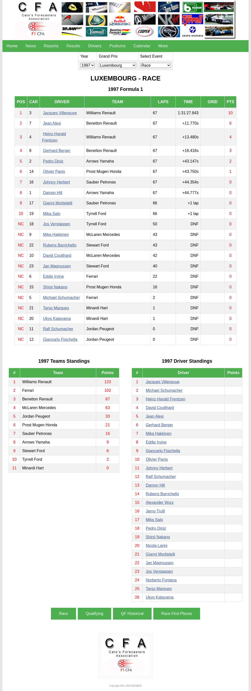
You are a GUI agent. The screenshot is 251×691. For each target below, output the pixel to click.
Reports (51, 46)
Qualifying (94, 613)
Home (11, 46)
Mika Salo (51, 214)
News (31, 46)
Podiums (117, 46)
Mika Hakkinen (56, 234)
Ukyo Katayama (57, 318)
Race (63, 613)
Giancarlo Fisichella (60, 339)
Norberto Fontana (161, 580)
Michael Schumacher (61, 298)
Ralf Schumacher (58, 329)
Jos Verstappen (56, 224)
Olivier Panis (54, 171)
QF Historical (132, 613)
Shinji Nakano (55, 287)
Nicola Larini (156, 545)
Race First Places (176, 613)
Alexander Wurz (160, 502)
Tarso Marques (56, 308)
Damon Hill (52, 193)
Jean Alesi (52, 123)
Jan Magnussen (57, 266)
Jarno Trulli (155, 511)
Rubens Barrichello (59, 245)
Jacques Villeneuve (60, 113)
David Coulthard (57, 255)
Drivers (94, 46)
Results (73, 46)
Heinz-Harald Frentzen (165, 399)
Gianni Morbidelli (57, 203)
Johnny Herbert (56, 182)
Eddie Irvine (53, 276)
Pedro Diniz (53, 161)
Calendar (141, 46)
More (163, 46)
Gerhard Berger (56, 150)
